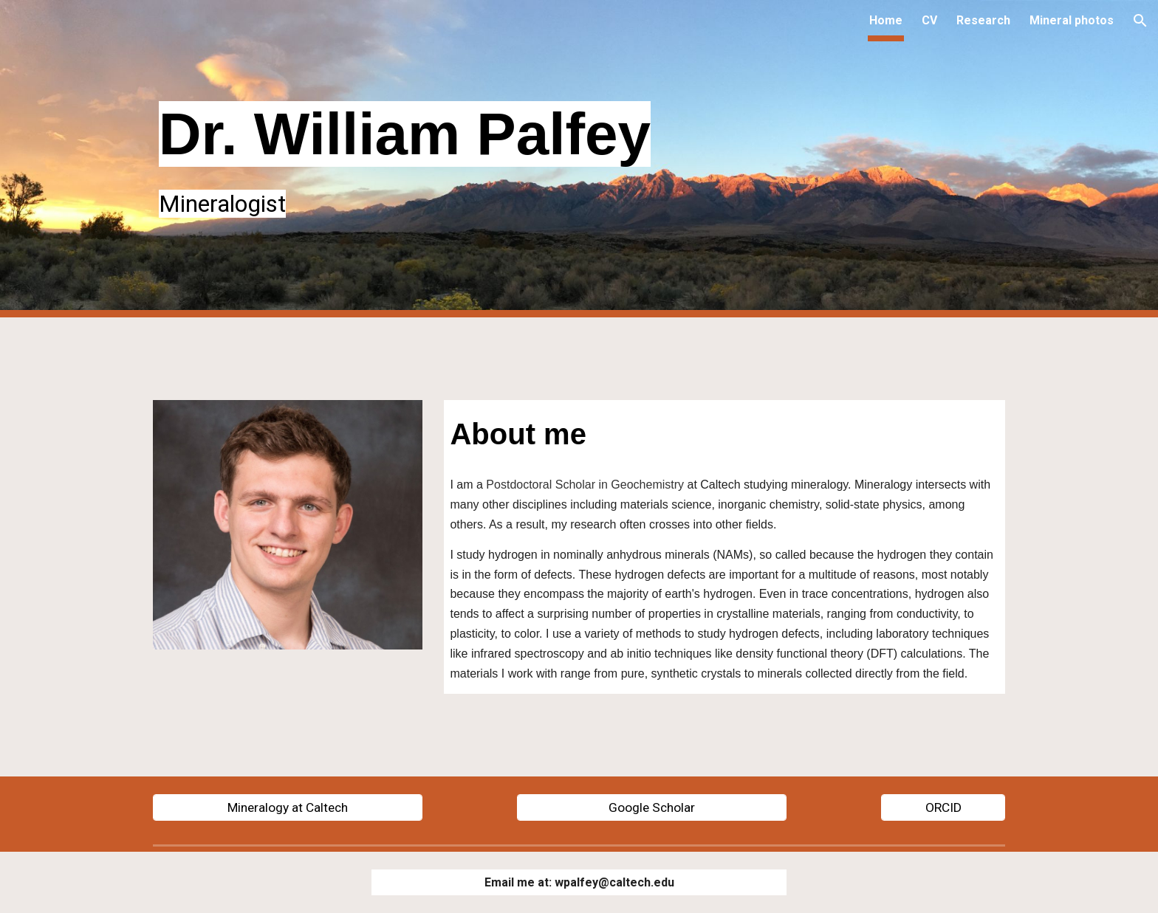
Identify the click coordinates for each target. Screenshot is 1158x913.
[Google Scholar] (652, 807)
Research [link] (983, 20)
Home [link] (885, 20)
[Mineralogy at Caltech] (288, 807)
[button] (1140, 20)
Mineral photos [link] (1071, 20)
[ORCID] (943, 807)
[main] (579, 159)
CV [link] (929, 20)
